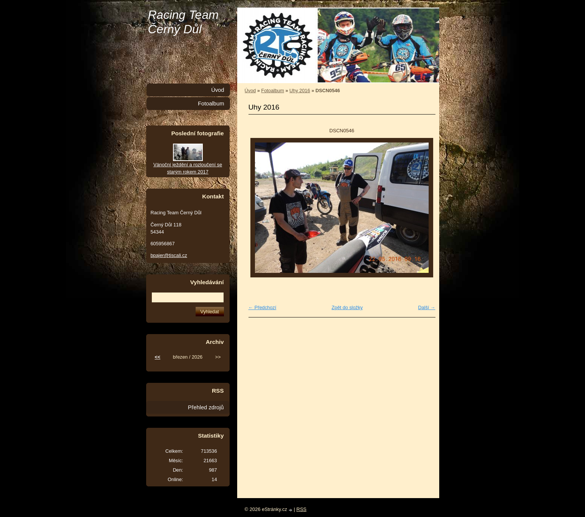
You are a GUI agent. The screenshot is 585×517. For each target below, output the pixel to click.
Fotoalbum (272, 90)
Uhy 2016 (299, 90)
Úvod (250, 90)
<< (158, 357)
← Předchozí (262, 307)
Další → (426, 307)
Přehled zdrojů (206, 407)
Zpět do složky (347, 307)
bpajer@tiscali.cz (169, 255)
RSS (301, 509)
